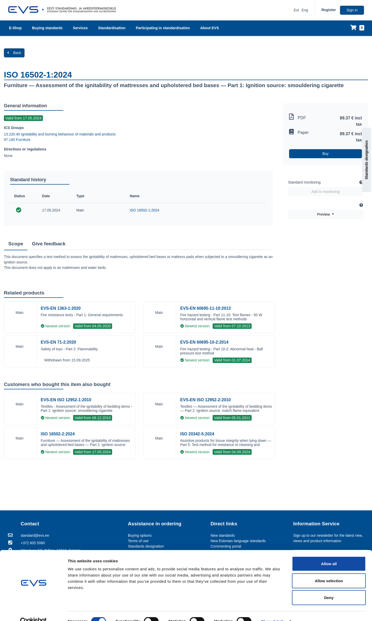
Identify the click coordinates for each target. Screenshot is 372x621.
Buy (325, 154)
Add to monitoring (325, 192)
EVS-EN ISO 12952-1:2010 (66, 400)
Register (328, 10)
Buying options (140, 535)
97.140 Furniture (17, 140)
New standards (223, 535)
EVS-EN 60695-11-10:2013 (205, 308)
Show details (273, 611)
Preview (324, 214)
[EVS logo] (64, 10)
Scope (15, 243)
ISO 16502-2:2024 (58, 434)
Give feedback (49, 243)
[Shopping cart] (357, 28)
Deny (329, 587)
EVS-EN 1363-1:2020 (61, 308)
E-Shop (15, 28)
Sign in (352, 10)
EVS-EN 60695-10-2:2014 (204, 342)
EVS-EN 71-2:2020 (58, 342)
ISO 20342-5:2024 (197, 434)
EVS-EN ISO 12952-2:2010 (205, 400)
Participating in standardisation (163, 28)
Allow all (329, 553)
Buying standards (47, 28)
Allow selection (329, 570)
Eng (304, 10)
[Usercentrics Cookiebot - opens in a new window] (33, 611)
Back (14, 53)
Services (80, 28)
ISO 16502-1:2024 (144, 210)
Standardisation (112, 28)
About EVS (209, 28)
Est (296, 10)
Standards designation (367, 159)
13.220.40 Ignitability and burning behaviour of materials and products (60, 134)
